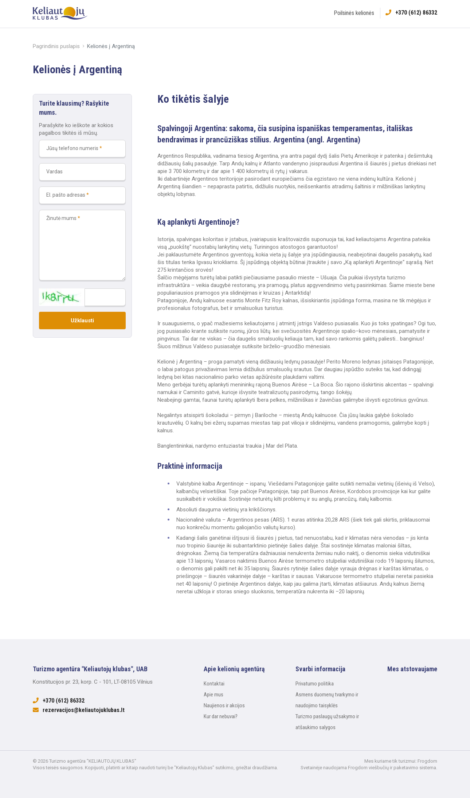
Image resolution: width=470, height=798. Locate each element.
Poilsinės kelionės (354, 12)
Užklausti (82, 320)
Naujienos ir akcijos (224, 705)
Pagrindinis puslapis (56, 46)
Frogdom (427, 761)
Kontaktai (214, 683)
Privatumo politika (314, 683)
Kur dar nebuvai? (221, 716)
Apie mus (213, 694)
